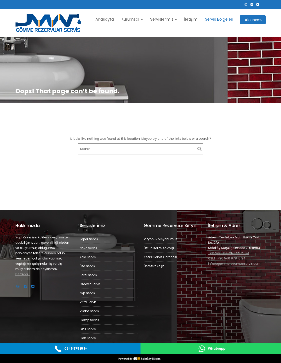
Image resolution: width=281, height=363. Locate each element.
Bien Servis (88, 335)
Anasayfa (104, 19)
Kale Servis (88, 258)
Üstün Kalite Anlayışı (159, 248)
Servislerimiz (161, 19)
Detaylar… (24, 273)
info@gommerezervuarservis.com (234, 263)
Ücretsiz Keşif (154, 265)
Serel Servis (89, 275)
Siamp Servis (90, 318)
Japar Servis (89, 241)
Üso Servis (88, 267)
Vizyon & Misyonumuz (161, 239)
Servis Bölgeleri (219, 19)
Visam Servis (90, 310)
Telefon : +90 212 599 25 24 (229, 252)
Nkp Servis (88, 292)
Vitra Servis (89, 301)
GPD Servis (88, 327)
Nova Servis (89, 249)
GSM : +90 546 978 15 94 (227, 258)
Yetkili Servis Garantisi (161, 256)
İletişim (191, 19)
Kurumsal (130, 19)
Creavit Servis (91, 284)
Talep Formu (252, 20)
